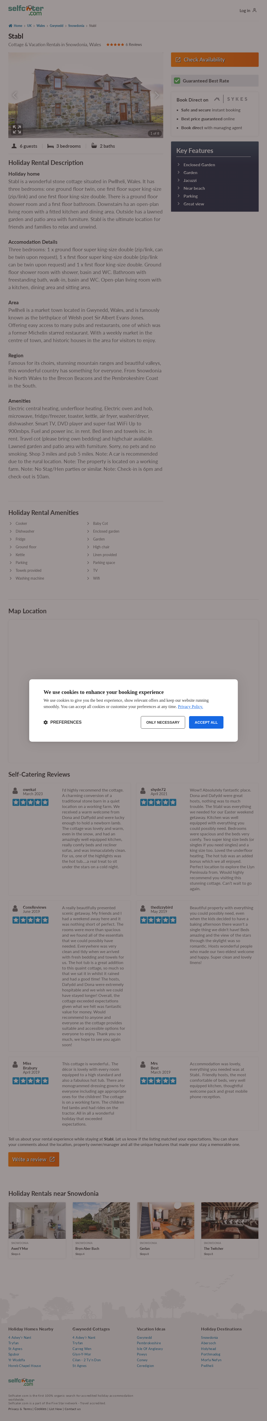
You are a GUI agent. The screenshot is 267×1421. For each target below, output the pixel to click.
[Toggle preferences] (63, 722)
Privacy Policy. (190, 706)
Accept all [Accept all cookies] (206, 722)
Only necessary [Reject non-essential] (163, 722)
